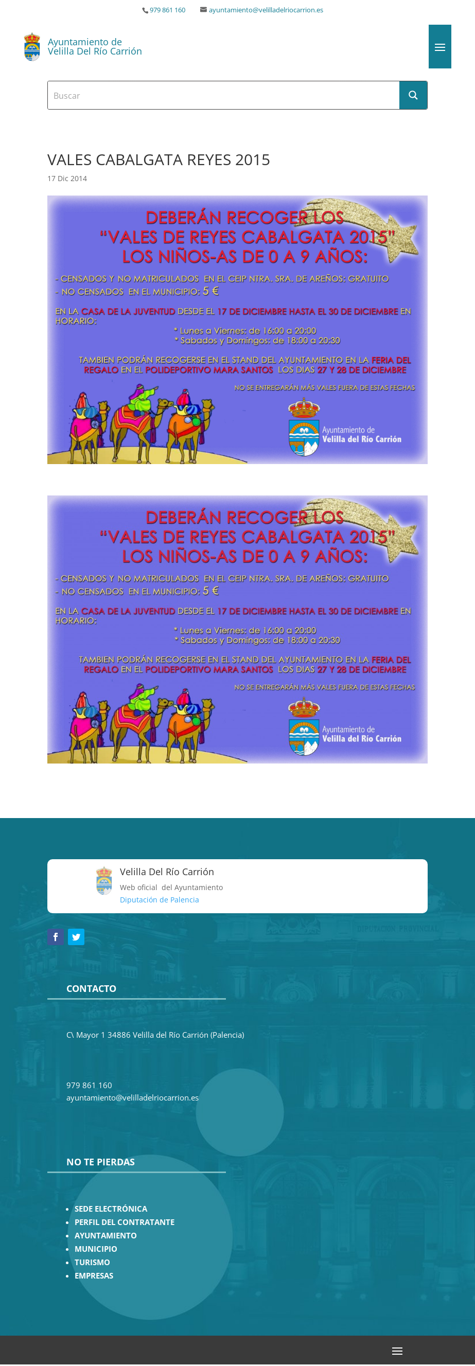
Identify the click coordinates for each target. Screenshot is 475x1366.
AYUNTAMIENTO (106, 1235)
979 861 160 (167, 10)
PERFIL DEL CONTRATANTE (124, 1222)
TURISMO (92, 1262)
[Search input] (224, 95)
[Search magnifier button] (413, 95)
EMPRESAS (94, 1275)
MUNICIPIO (96, 1249)
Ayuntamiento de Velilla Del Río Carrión (95, 46)
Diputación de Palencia (159, 899)
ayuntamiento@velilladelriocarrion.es (266, 10)
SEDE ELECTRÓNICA (111, 1208)
